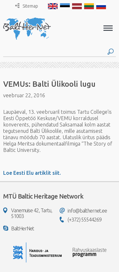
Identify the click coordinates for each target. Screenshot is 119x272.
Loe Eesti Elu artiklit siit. (32, 173)
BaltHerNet (18, 228)
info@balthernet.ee (83, 211)
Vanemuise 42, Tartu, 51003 (27, 213)
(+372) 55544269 (81, 219)
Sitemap (26, 6)
